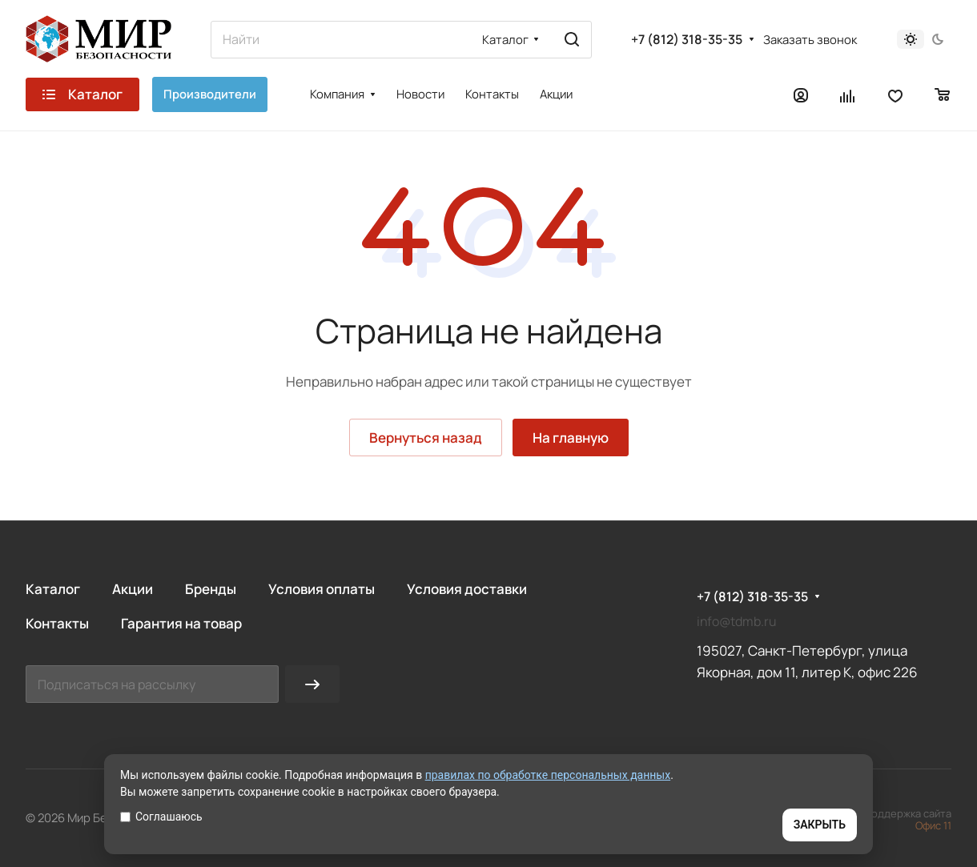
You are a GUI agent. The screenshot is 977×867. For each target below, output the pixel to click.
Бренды (210, 589)
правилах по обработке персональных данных (548, 775)
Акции (132, 589)
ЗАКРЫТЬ (820, 824)
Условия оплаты (321, 589)
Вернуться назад (425, 437)
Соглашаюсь (161, 816)
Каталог (53, 589)
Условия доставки (467, 589)
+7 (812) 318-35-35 (686, 39)
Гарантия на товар (181, 623)
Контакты (57, 623)
